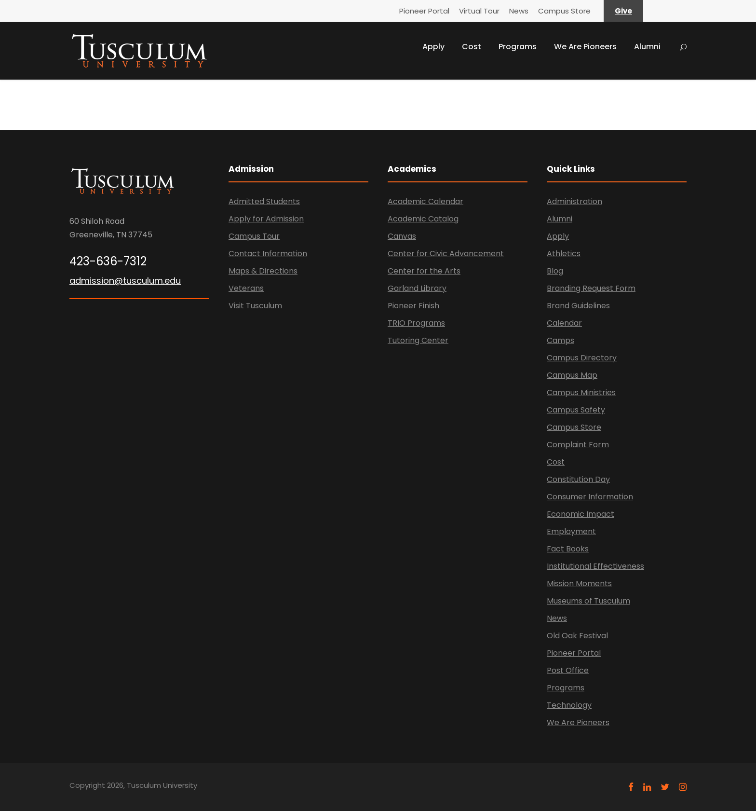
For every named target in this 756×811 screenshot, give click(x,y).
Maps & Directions (263, 270)
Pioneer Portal (424, 11)
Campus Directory (582, 357)
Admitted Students (264, 201)
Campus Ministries (581, 392)
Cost (471, 46)
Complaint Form (578, 444)
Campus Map (572, 375)
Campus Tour (254, 236)
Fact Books (568, 548)
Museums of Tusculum (588, 600)
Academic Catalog (423, 218)
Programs (518, 46)
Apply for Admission (266, 218)
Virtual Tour (479, 11)
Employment (571, 531)
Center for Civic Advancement (446, 253)
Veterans (246, 288)
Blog (555, 270)
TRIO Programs (416, 323)
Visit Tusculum (255, 305)
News (518, 11)
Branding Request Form (591, 288)
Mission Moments (579, 583)
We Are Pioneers (585, 46)
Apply (433, 46)
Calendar (564, 323)
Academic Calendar (425, 201)
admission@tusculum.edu (125, 281)
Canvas (402, 236)
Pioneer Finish (413, 305)
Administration (574, 201)
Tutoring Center (418, 340)
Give (623, 11)
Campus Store (564, 11)
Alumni (647, 46)
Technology (569, 705)
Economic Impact (580, 514)
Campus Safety (576, 409)
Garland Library (417, 288)
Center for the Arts (424, 270)
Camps (560, 340)
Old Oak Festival (577, 635)
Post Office (568, 670)
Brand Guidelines (578, 305)
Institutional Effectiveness (595, 566)
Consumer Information (590, 496)
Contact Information (268, 253)
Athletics (563, 253)
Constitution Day (578, 479)
